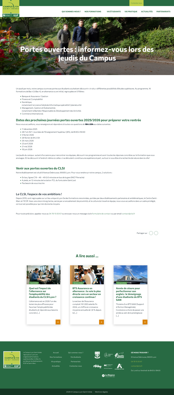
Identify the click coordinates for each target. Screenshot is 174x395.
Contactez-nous (136, 3)
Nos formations (93, 11)
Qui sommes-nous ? (71, 11)
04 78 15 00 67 (55, 213)
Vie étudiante (114, 11)
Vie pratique (131, 11)
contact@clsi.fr (128, 213)
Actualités (147, 11)
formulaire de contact (101, 213)
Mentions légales (101, 392)
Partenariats (163, 11)
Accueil (56, 353)
